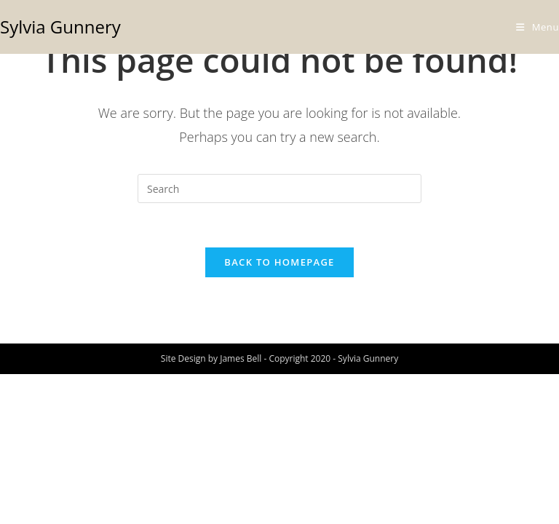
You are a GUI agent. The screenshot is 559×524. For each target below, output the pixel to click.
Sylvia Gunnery (60, 27)
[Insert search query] (279, 188)
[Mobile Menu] (537, 26)
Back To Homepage (279, 262)
